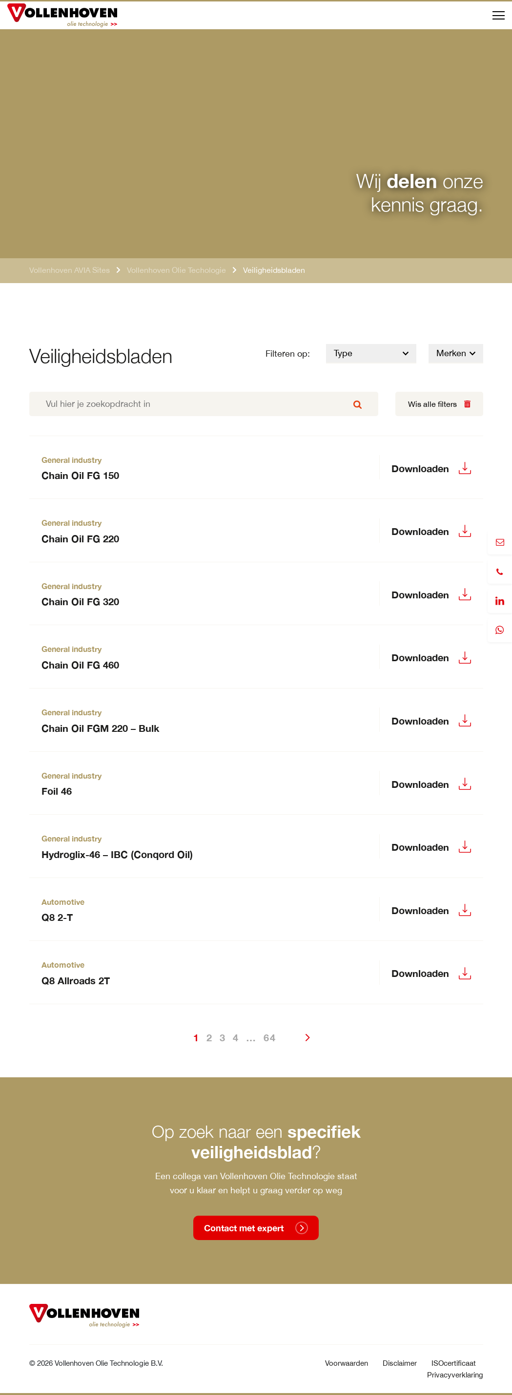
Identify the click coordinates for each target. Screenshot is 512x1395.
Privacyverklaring (455, 1375)
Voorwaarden (346, 1363)
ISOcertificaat (453, 1363)
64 (270, 1037)
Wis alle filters (432, 404)
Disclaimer (400, 1363)
